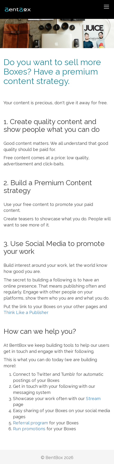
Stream (93, 398)
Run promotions (29, 428)
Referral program (30, 422)
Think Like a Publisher (26, 312)
